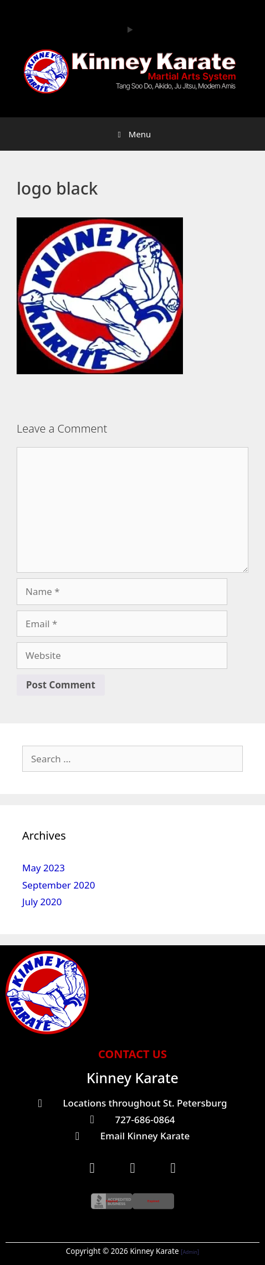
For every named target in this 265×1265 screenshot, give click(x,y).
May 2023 (43, 867)
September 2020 (58, 885)
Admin (190, 1252)
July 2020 (42, 901)
